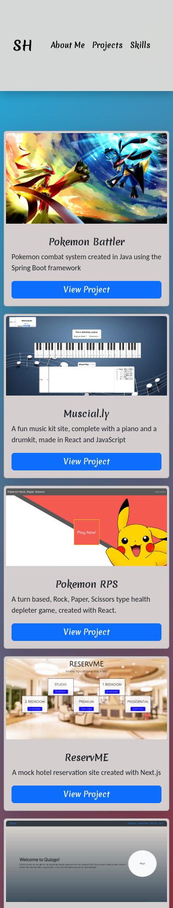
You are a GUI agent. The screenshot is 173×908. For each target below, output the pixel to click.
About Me (68, 45)
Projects (107, 45)
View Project (87, 289)
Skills (140, 45)
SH (22, 45)
